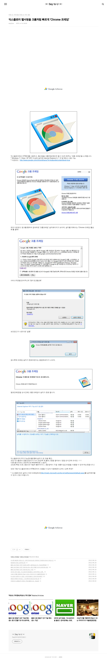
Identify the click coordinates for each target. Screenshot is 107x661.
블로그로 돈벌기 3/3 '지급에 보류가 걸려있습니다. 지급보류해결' (29, 565)
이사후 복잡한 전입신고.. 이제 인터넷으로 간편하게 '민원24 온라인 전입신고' (32, 560)
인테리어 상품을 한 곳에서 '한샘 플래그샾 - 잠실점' (25, 581)
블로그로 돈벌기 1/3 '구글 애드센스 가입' (22, 569)
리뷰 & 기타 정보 (24, 557)
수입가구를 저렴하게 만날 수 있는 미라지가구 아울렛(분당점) (28, 574)
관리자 (60, 657)
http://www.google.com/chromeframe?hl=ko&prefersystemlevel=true (45, 160)
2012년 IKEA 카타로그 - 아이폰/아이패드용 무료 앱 (25, 578)
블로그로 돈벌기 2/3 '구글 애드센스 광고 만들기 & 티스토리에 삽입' (29, 567)
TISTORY (54, 657)
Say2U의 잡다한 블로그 (19, 637)
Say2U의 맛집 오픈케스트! (18, 562)
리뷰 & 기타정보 (15, 557)
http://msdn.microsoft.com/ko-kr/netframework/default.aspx (62, 473)
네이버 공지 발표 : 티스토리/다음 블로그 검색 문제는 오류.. (27, 572)
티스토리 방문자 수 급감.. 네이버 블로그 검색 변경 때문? (26, 576)
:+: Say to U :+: (53, 4)
